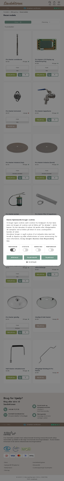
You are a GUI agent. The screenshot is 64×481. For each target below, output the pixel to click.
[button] (32, 262)
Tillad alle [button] (49, 257)
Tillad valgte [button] (32, 257)
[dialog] (32, 240)
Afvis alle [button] (14, 257)
